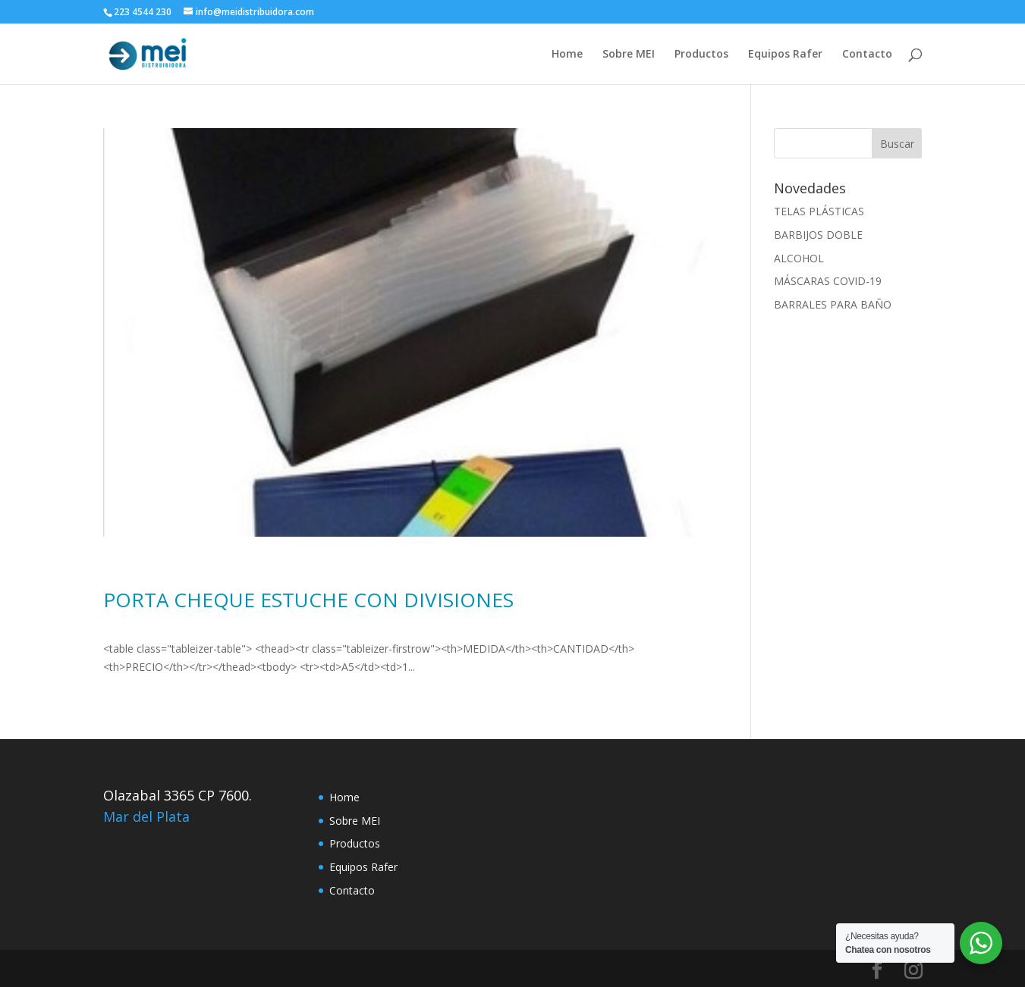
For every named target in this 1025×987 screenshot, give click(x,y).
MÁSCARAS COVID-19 (828, 281)
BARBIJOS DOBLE (818, 234)
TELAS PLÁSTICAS (819, 211)
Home (567, 55)
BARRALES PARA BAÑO (832, 304)
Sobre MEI (628, 55)
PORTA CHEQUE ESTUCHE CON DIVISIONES (308, 599)
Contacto (867, 55)
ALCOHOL (799, 258)
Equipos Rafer (785, 55)
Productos (701, 55)
